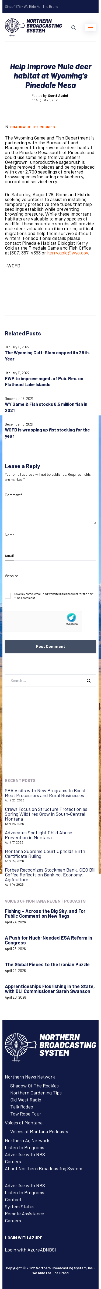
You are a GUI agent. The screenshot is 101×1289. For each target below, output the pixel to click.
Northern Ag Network (27, 1140)
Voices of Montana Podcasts (39, 1131)
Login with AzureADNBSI (30, 1250)
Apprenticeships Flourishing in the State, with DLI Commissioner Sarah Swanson (50, 988)
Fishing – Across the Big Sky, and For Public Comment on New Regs (45, 913)
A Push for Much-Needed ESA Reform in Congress (48, 940)
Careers (13, 1161)
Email (9, 555)
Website (11, 575)
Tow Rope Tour (25, 1114)
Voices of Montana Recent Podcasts (45, 900)
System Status (19, 1206)
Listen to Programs (24, 1147)
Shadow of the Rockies (32, 126)
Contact (13, 1199)
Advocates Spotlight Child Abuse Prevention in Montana (38, 834)
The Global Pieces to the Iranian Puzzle (47, 964)
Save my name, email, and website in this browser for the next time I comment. (54, 596)
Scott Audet (58, 95)
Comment (13, 494)
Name (9, 534)
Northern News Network (30, 1077)
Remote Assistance (24, 1213)
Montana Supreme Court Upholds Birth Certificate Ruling (45, 853)
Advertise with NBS (25, 1154)
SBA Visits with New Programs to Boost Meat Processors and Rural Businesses (45, 792)
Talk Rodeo (21, 1107)
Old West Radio (25, 1100)
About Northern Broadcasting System (43, 1168)
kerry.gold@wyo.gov (67, 253)
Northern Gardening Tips (36, 1093)
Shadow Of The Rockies (34, 1086)
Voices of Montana (24, 1122)
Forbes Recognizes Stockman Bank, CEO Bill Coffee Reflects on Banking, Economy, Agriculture (50, 874)
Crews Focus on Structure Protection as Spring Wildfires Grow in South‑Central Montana (46, 814)
